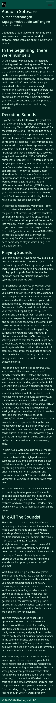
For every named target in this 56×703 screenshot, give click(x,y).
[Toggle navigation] (50, 4)
